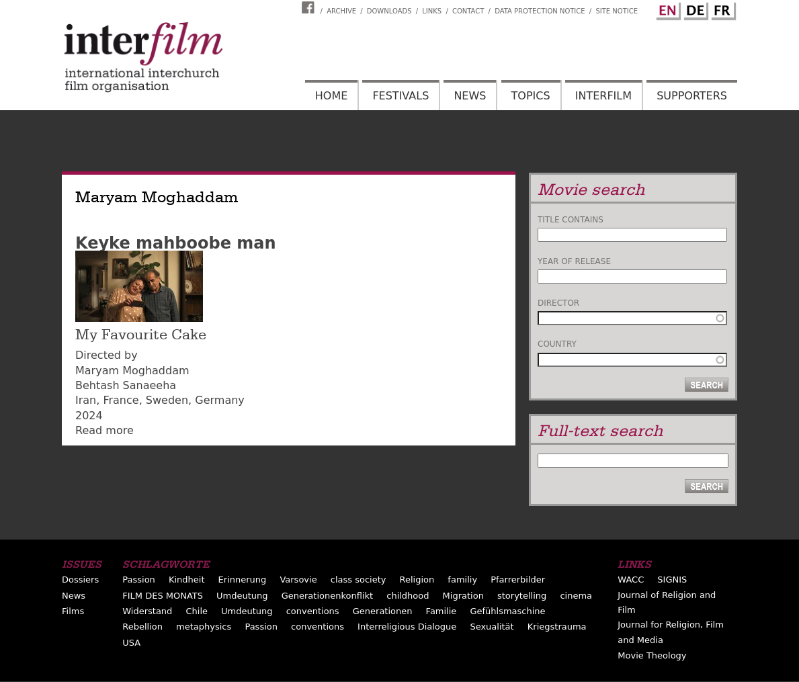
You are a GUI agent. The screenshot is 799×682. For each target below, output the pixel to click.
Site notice (616, 11)
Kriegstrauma (557, 627)
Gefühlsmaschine (507, 611)
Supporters (692, 95)
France (120, 400)
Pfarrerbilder (518, 579)
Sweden (167, 400)
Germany (220, 400)
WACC (631, 579)
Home (331, 95)
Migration (463, 596)
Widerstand (147, 611)
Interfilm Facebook (310, 7)
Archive (341, 11)
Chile (196, 611)
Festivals (400, 95)
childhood (407, 596)
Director (558, 303)
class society (358, 579)
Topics (530, 95)
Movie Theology (652, 655)
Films (73, 611)
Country (557, 344)
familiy (462, 579)
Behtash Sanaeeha (125, 385)
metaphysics (203, 627)
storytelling (521, 596)
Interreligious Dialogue (407, 627)
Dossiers (80, 579)
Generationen (383, 611)
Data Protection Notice (540, 11)
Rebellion (142, 627)
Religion (417, 579)
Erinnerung (242, 579)
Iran (85, 400)
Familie (441, 611)
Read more (104, 430)
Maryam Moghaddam (132, 370)
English (667, 8)
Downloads (389, 11)
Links (431, 11)
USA (131, 643)
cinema (576, 596)
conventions (312, 611)
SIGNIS (672, 579)
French (722, 8)
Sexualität (491, 627)
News (470, 95)
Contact (468, 11)
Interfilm (603, 95)
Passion (138, 579)
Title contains (570, 219)
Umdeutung (242, 596)
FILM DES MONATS (162, 596)
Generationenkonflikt (327, 596)
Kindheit (187, 579)
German (694, 8)
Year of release (574, 261)
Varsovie (298, 579)
